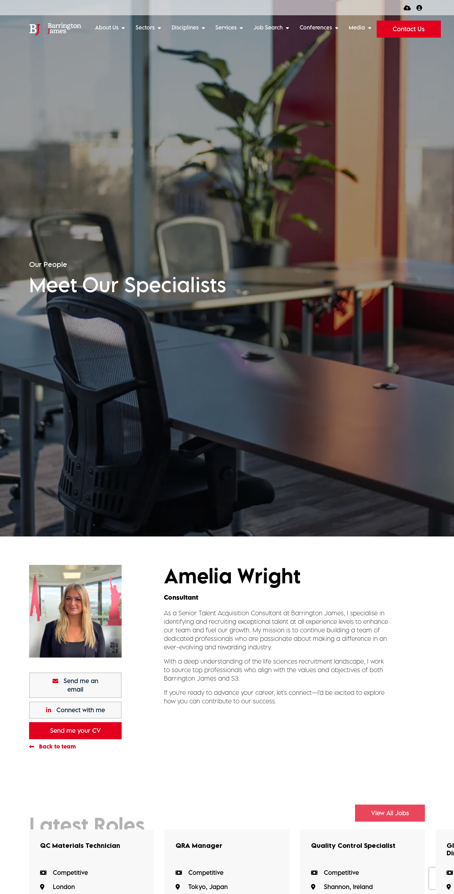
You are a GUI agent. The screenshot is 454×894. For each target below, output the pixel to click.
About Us (107, 27)
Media (357, 27)
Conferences (316, 27)
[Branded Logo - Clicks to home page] (55, 29)
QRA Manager (200, 846)
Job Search (269, 27)
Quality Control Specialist (356, 846)
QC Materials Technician (83, 846)
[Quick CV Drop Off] (407, 7)
